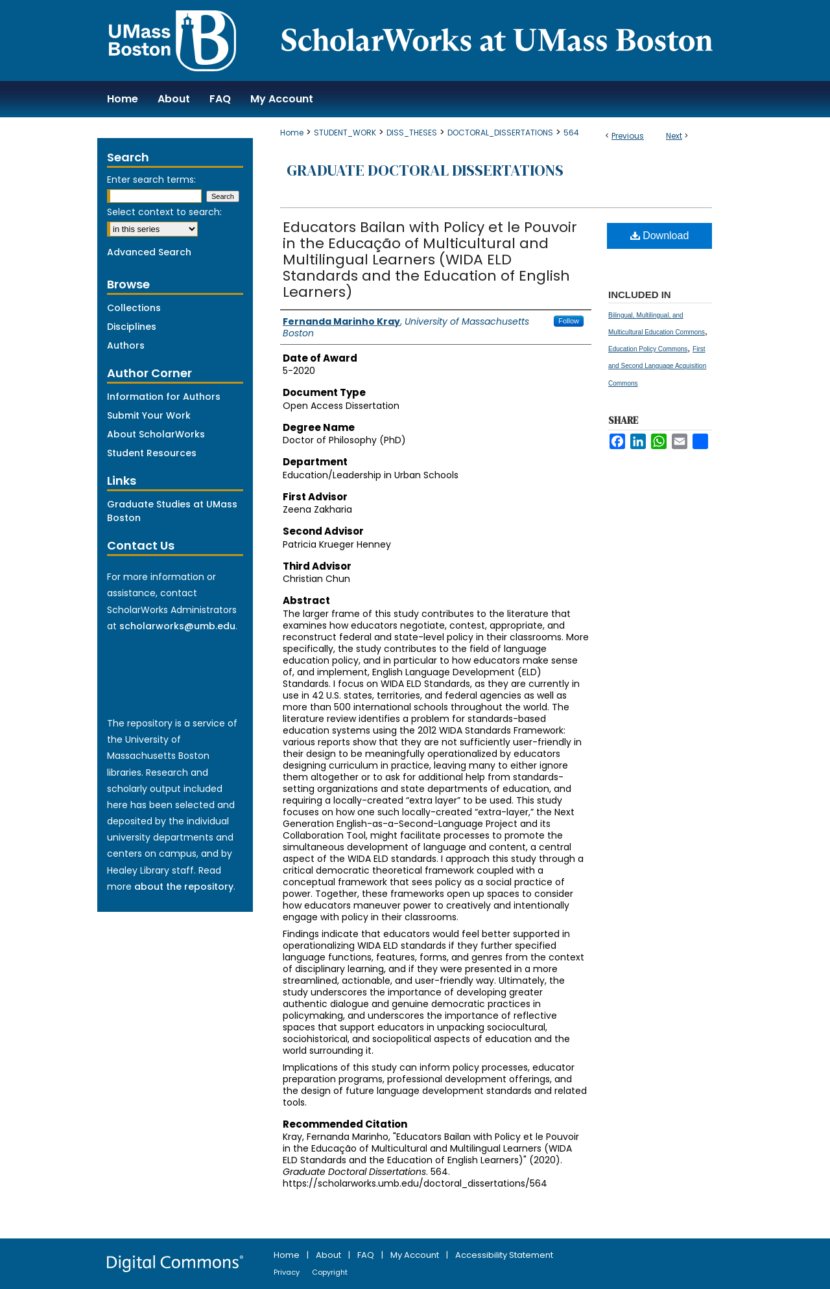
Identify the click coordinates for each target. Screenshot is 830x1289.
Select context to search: (164, 211)
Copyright (330, 1272)
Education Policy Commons (647, 349)
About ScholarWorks (156, 434)
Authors (126, 345)
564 (571, 132)
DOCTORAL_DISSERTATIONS (500, 132)
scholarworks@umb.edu (177, 626)
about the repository (183, 886)
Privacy (288, 1272)
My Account (415, 1255)
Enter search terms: (151, 179)
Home (291, 132)
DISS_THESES (411, 132)
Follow (568, 321)
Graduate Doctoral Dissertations (425, 170)
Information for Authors (163, 396)
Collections (134, 307)
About (329, 1255)
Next (674, 135)
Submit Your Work (149, 415)
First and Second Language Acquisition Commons (657, 365)
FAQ (366, 1255)
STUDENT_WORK (345, 132)
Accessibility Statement (504, 1255)
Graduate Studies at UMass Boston (172, 511)
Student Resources (151, 453)
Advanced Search (149, 252)
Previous (627, 135)
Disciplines (131, 326)
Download (659, 235)
